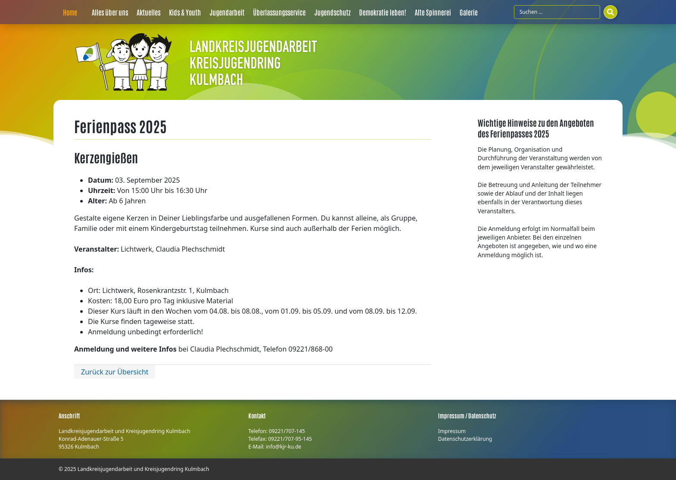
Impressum (452, 431)
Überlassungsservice (279, 12)
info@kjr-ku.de (283, 446)
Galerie (469, 12)
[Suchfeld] (557, 12)
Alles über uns (110, 12)
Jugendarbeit (227, 12)
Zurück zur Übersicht (114, 372)
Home (70, 12)
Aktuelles (148, 12)
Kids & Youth (185, 12)
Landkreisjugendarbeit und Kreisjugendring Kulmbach (143, 469)
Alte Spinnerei (433, 12)
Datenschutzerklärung (465, 439)
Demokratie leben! (382, 12)
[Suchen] (610, 12)
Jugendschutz (332, 12)
